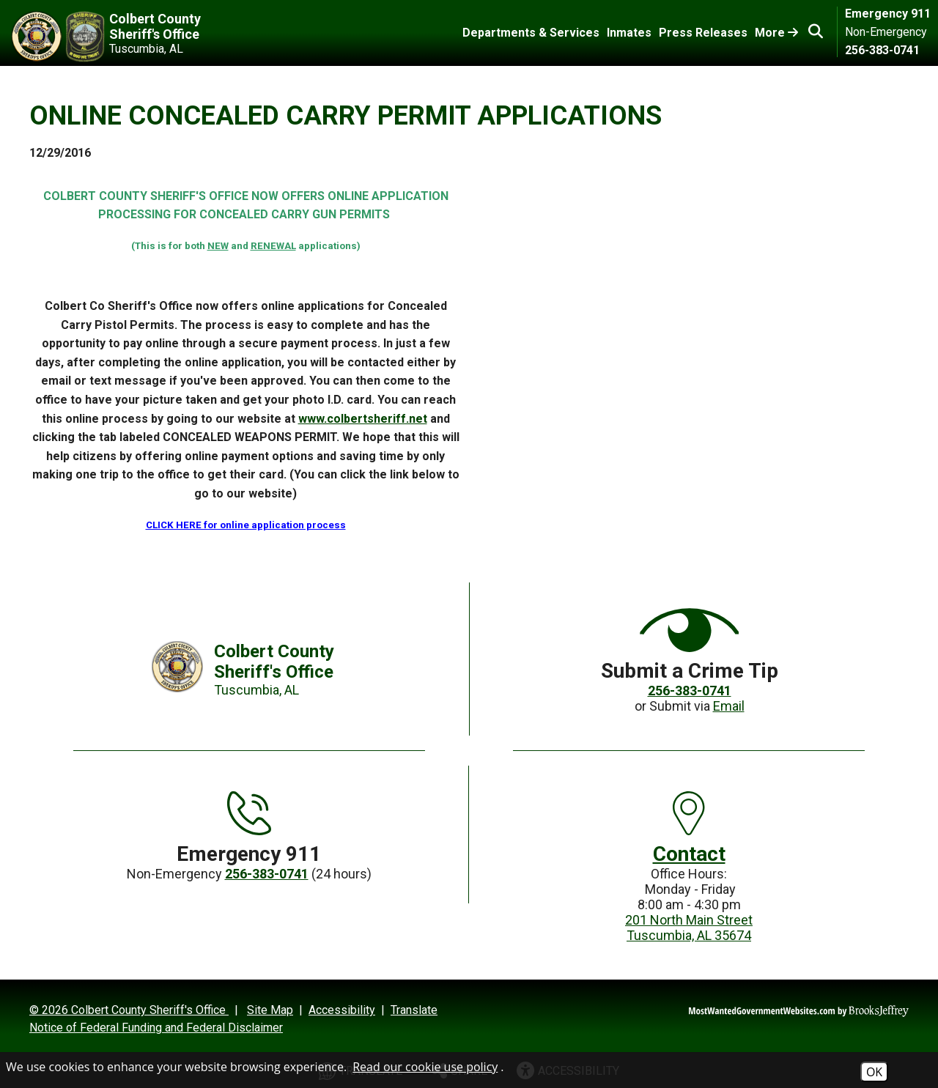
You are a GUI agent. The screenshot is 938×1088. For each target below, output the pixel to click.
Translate (414, 1010)
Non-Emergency (886, 32)
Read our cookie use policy (425, 1067)
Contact (689, 854)
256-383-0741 (882, 50)
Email (729, 706)
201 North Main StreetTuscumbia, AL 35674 (689, 927)
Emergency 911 (888, 14)
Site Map (270, 1010)
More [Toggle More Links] (776, 33)
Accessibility (342, 1010)
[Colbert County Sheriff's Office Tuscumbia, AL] (133, 36)
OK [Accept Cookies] (874, 1072)
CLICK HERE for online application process (246, 524)
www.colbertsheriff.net (362, 419)
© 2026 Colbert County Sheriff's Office (129, 1010)
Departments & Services (530, 33)
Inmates (629, 33)
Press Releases (703, 33)
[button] (815, 31)
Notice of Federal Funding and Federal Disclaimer (156, 1028)
